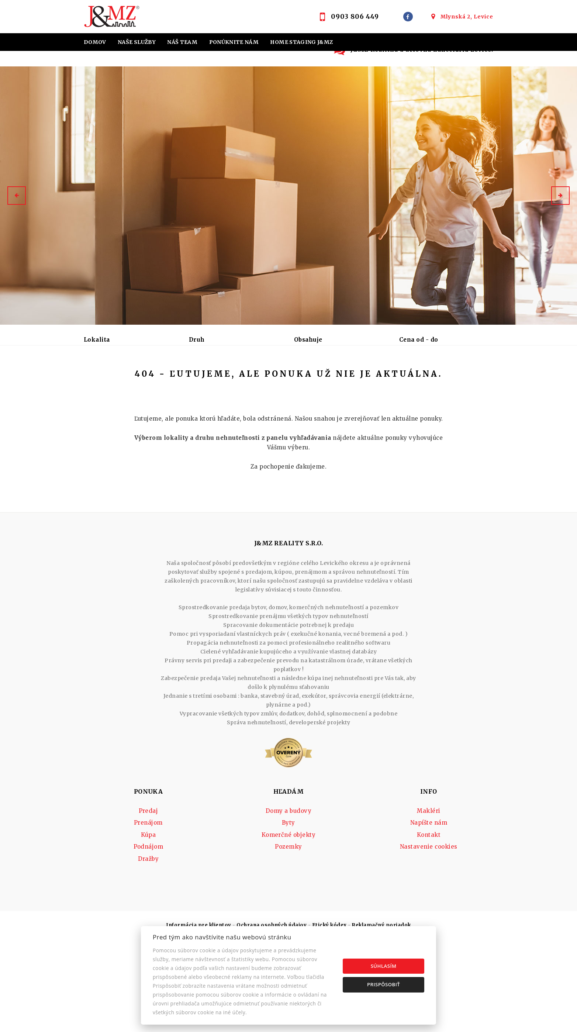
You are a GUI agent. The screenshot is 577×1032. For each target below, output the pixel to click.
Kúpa (183, 378)
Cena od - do (418, 339)
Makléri (428, 867)
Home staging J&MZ (301, 42)
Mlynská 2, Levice (466, 16)
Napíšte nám (428, 879)
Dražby (148, 915)
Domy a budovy (288, 867)
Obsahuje (308, 339)
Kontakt (318, 59)
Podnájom (224, 378)
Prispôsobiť (383, 984)
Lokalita (97, 339)
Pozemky (288, 903)
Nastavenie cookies (428, 903)
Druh (197, 339)
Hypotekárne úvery (116, 59)
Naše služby (137, 42)
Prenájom (144, 378)
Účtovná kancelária (226, 59)
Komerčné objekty (289, 891)
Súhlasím (384, 966)
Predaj (102, 378)
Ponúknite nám (234, 42)
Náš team (182, 42)
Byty (288, 879)
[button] (16, 195)
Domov (95, 42)
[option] (288, 195)
